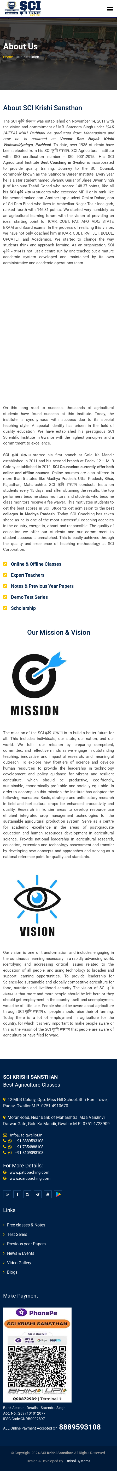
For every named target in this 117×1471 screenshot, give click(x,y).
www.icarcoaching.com (29, 1178)
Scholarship (23, 608)
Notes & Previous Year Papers (42, 586)
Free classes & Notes (26, 1225)
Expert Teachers (27, 575)
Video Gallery (19, 1262)
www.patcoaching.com (28, 1172)
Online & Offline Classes (36, 564)
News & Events (20, 1253)
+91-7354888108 (28, 1147)
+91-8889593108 (28, 1141)
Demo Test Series (29, 597)
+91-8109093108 (28, 1152)
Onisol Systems (78, 1461)
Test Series (17, 1234)
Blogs (12, 1272)
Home (8, 57)
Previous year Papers (26, 1243)
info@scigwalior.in (25, 1135)
